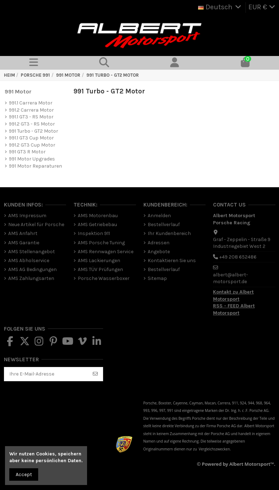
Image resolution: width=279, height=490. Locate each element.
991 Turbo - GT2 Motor (33, 131)
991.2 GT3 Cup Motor (32, 145)
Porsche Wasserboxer (104, 278)
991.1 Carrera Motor (30, 103)
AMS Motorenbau (98, 216)
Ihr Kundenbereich (169, 233)
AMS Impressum (27, 216)
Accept (24, 474)
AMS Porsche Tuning (101, 243)
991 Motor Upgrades (32, 159)
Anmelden (159, 216)
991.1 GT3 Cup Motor (31, 138)
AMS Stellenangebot (31, 252)
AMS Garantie (23, 243)
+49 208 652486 (238, 257)
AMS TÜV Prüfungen (100, 269)
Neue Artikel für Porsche (36, 224)
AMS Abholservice (28, 260)
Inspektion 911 (94, 233)
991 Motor (18, 91)
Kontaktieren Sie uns (172, 260)
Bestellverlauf (164, 224)
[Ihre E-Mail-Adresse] (46, 374)
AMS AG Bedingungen (32, 269)
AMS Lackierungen (99, 260)
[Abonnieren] (95, 374)
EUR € (261, 7)
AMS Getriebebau (97, 224)
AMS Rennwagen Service (105, 252)
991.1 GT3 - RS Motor (31, 117)
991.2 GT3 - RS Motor (32, 124)
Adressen (158, 243)
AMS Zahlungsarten (31, 278)
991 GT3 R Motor (27, 152)
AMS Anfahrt (22, 233)
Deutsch (220, 7)
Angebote (159, 252)
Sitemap (157, 278)
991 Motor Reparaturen (35, 166)
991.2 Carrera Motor (31, 110)
